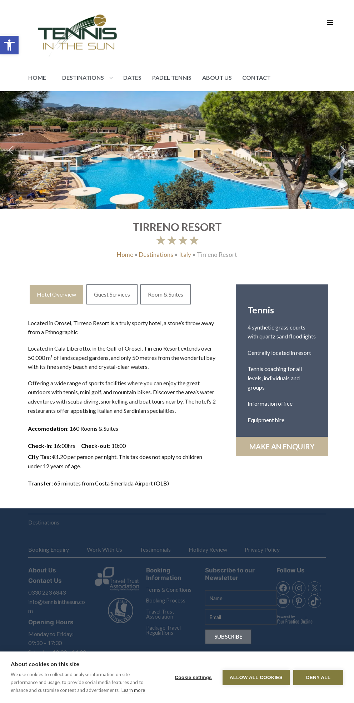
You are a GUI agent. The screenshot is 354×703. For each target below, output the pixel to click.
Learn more (133, 690)
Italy (185, 254)
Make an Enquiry (282, 446)
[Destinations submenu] (111, 77)
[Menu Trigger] (330, 22)
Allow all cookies (256, 677)
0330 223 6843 (47, 592)
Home (125, 254)
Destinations (156, 254)
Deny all (318, 677)
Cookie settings (193, 677)
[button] (9, 45)
